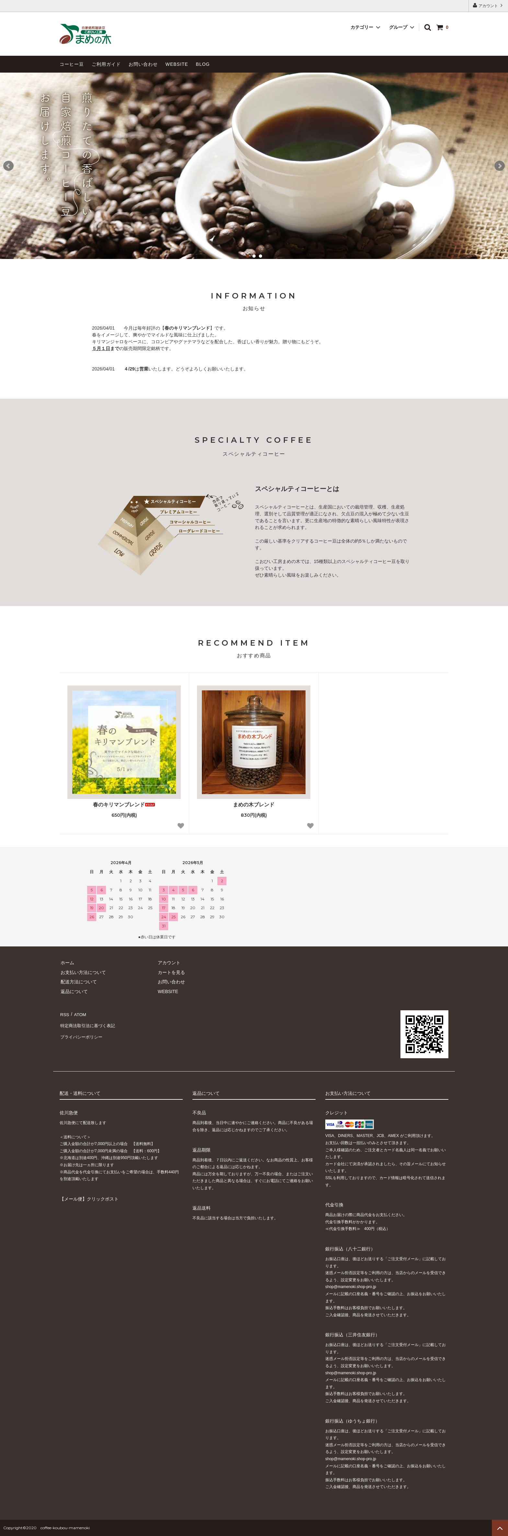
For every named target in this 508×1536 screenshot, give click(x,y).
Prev (8, 166)
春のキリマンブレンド (124, 804)
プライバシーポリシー (82, 1032)
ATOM (79, 1013)
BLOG (203, 64)
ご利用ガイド (106, 64)
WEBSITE (177, 64)
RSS (64, 1013)
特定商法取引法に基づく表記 (89, 1023)
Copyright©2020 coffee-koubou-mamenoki (46, 1527)
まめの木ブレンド (253, 804)
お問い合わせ (143, 64)
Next (499, 166)
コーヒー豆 (72, 64)
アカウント (488, 5)
